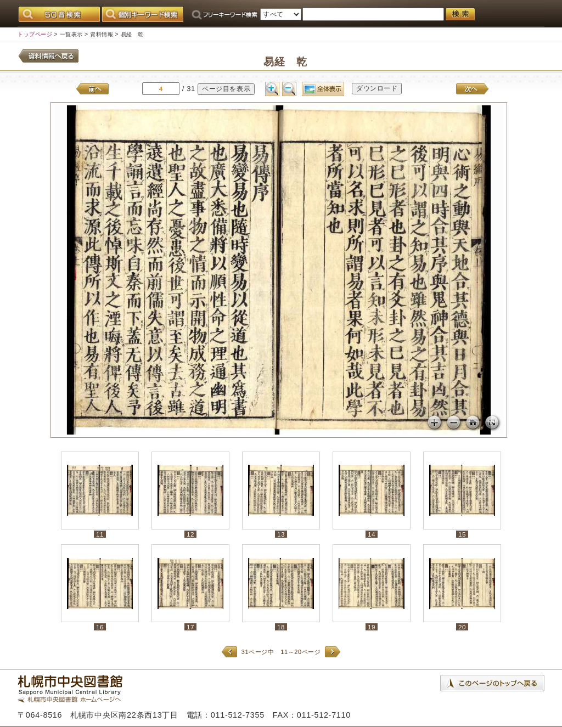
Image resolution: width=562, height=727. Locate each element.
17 (190, 626)
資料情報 (101, 34)
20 (462, 626)
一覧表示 (71, 34)
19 (371, 626)
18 (281, 626)
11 (100, 534)
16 (100, 626)
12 (190, 534)
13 (281, 534)
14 (371, 534)
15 (462, 534)
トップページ (35, 34)
